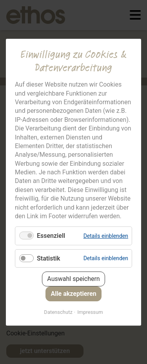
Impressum (90, 312)
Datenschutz (58, 312)
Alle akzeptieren (73, 293)
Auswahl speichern (73, 278)
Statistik (48, 258)
